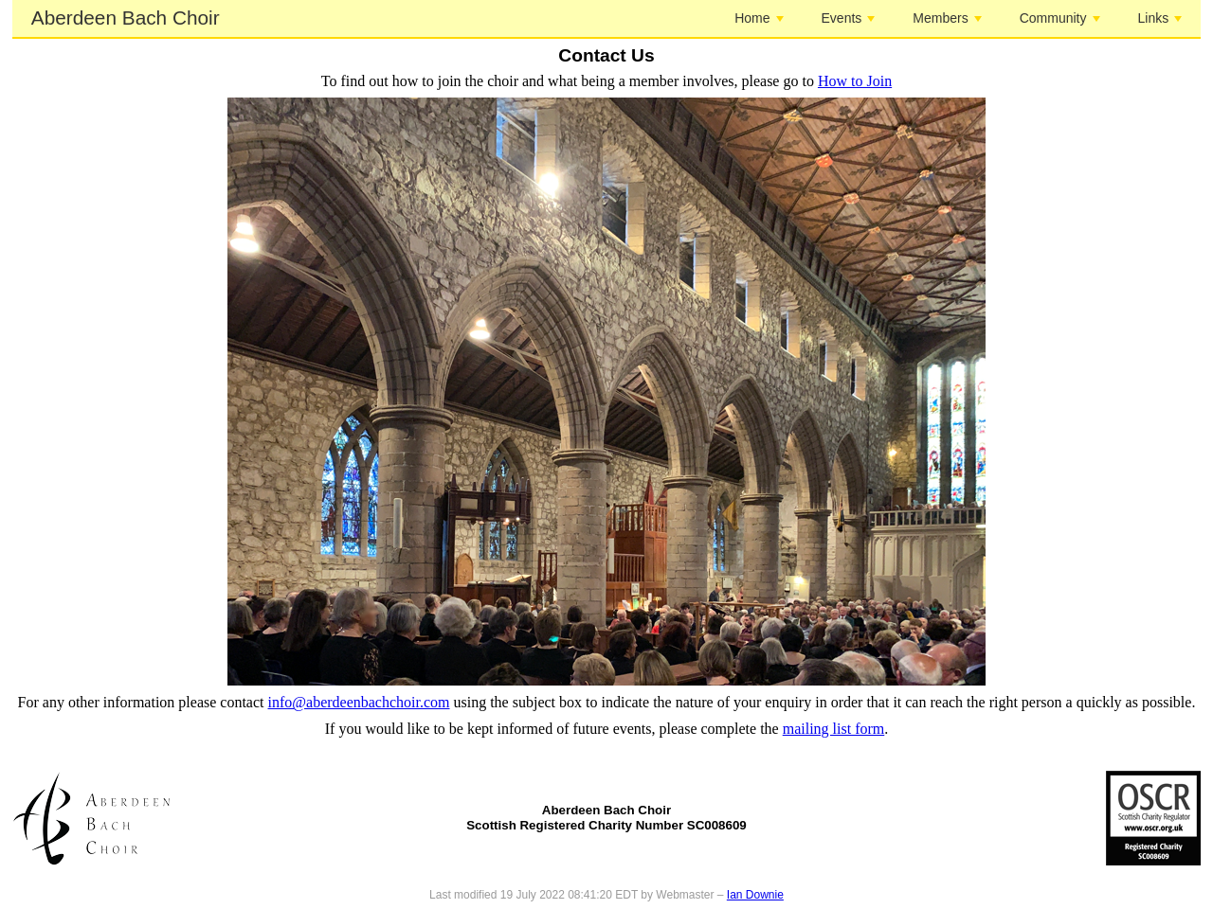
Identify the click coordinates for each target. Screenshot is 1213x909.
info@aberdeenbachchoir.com (359, 702)
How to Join (855, 81)
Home (758, 18)
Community (1060, 18)
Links (1160, 18)
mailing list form (834, 729)
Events (849, 18)
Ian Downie (755, 894)
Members (947, 18)
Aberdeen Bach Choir (125, 17)
